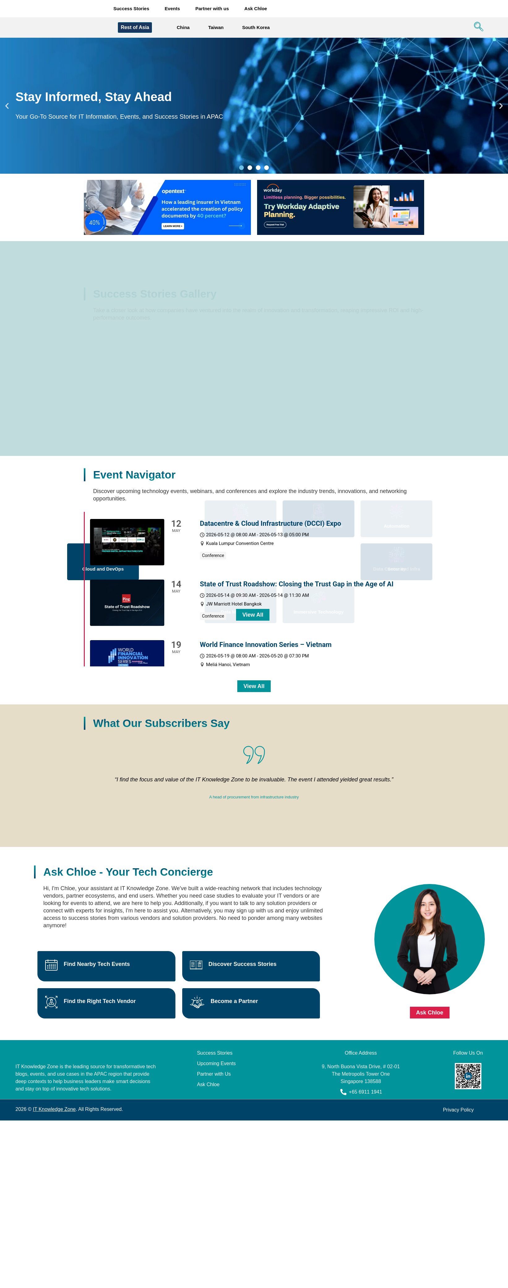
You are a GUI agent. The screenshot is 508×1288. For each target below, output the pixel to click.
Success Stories (131, 9)
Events (172, 9)
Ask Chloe (255, 9)
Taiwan (216, 28)
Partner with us (212, 9)
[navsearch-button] (477, 29)
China (183, 28)
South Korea (256, 28)
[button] (7, 107)
